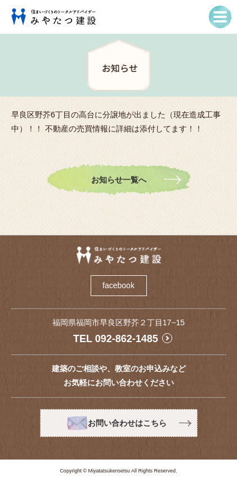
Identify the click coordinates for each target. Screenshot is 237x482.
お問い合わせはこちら (127, 423)
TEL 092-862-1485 (115, 338)
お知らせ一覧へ (118, 179)
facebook (118, 285)
